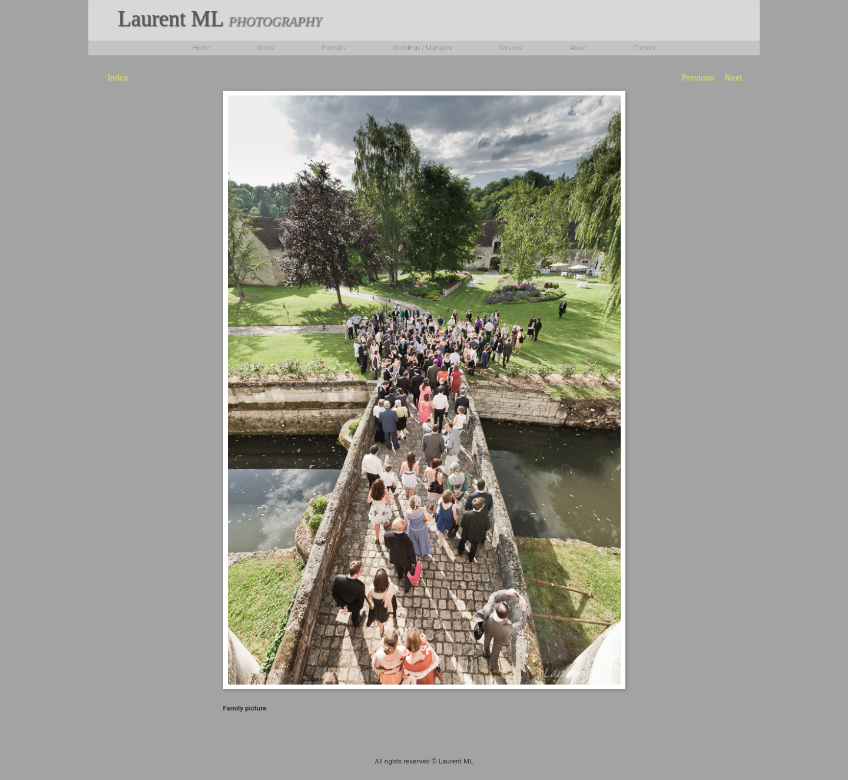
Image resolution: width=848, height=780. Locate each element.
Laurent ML (220, 18)
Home (201, 48)
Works (265, 48)
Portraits (334, 48)
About (577, 48)
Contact (645, 48)
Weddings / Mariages (422, 48)
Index (118, 77)
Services (510, 48)
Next (733, 77)
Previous (697, 77)
